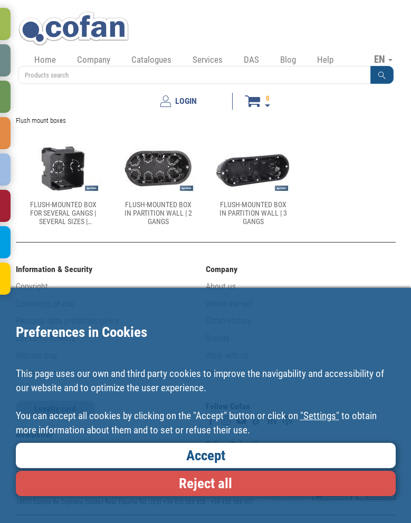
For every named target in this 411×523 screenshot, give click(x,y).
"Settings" (319, 416)
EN (383, 59)
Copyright (32, 287)
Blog (288, 59)
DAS (251, 59)
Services (208, 59)
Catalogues (151, 59)
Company (93, 59)
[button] (382, 75)
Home (45, 59)
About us (221, 287)
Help (325, 59)
